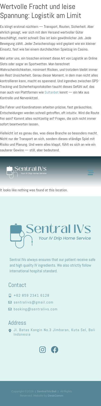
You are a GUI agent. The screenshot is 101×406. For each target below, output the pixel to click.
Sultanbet (52, 92)
